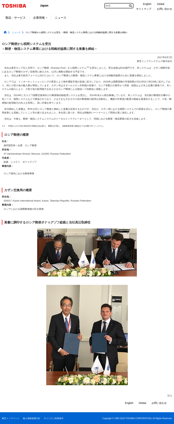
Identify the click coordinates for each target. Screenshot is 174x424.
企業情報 (40, 17)
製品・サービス (15, 17)
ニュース (60, 17)
